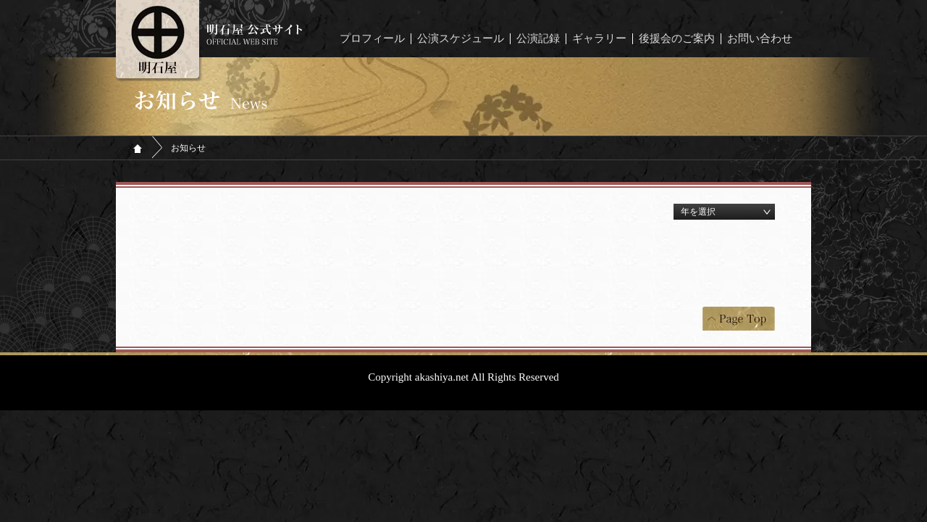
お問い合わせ (759, 38)
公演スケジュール (460, 38)
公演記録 (538, 38)
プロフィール (372, 38)
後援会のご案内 (677, 38)
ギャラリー (599, 38)
